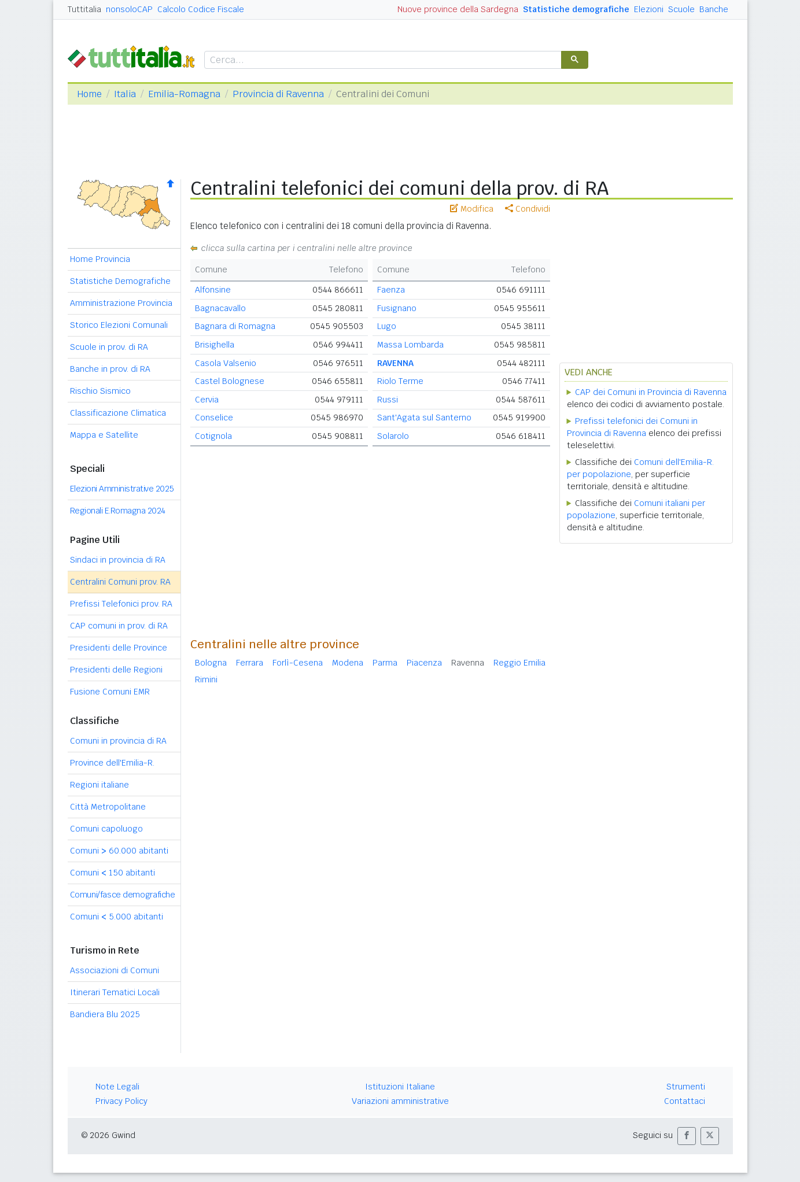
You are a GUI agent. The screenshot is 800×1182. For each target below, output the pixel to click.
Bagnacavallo (220, 308)
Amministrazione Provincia (121, 303)
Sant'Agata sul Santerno (424, 417)
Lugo (386, 326)
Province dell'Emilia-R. (112, 763)
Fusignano (396, 308)
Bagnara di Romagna (235, 326)
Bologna (211, 663)
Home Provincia (100, 259)
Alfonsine (213, 290)
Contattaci (684, 1101)
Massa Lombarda (410, 344)
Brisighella (214, 344)
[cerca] (382, 60)
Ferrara (249, 663)
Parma (385, 663)
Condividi (527, 209)
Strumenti (685, 1086)
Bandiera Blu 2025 (105, 1014)
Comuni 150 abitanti (112, 872)
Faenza (391, 290)
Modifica (471, 209)
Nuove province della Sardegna (457, 9)
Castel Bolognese (229, 381)
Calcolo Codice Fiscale (200, 9)
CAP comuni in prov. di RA (119, 625)
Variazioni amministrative (400, 1101)
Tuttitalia (84, 9)
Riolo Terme (400, 381)
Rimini (206, 679)
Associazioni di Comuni (114, 970)
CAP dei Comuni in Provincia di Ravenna (651, 392)
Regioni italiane (99, 785)
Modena (347, 663)
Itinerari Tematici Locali (115, 992)
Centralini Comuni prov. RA (120, 582)
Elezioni (648, 9)
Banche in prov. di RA (110, 369)
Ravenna (467, 663)
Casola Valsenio (225, 363)
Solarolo (393, 436)
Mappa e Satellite (104, 435)
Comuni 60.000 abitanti (119, 850)
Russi (387, 399)
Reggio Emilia (519, 663)
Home (89, 94)
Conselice (214, 417)
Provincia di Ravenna (278, 94)
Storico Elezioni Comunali (119, 325)
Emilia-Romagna (184, 94)
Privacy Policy (121, 1101)
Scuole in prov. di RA (109, 347)
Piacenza (424, 663)
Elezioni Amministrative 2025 (122, 488)
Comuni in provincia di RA (118, 741)
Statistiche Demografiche (120, 281)
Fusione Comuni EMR (110, 691)
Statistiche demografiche (576, 9)
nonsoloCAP (129, 9)
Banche (713, 9)
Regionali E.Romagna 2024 (117, 510)
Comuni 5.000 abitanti (116, 916)
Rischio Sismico (100, 391)
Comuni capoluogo (106, 828)
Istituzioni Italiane (400, 1086)
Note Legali (117, 1086)
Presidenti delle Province (118, 647)
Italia (125, 94)
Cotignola (213, 436)
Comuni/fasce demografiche (122, 894)
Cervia (207, 399)
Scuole (681, 9)
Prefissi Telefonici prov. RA (121, 604)
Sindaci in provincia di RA (117, 560)
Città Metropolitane (108, 806)
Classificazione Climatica (118, 413)
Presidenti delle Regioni (116, 669)
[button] (686, 1136)
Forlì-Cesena (297, 663)
